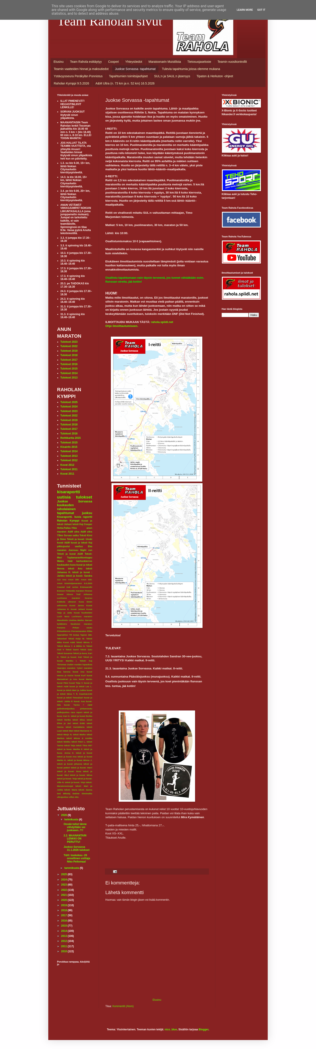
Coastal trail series (67, 587)
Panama (61, 627)
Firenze (88, 591)
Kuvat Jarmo (76, 605)
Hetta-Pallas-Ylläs (67, 528)
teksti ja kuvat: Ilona (69, 771)
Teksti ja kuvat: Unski (79, 539)
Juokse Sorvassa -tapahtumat (135, 69)
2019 (64, 905)
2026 (64, 815)
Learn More (245, 9)
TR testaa (74, 635)
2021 (64, 895)
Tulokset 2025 (68, 402)
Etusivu (59, 61)
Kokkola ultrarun (66, 602)
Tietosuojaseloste (199, 61)
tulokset (84, 497)
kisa (59, 672)
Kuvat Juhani (78, 609)
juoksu (87, 513)
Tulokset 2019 (68, 350)
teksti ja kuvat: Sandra (79, 575)
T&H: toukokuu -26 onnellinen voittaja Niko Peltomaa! (77, 858)
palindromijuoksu (66, 708)
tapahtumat (65, 513)
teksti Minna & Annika (79, 738)
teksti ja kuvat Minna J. (79, 760)
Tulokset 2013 (68, 377)
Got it (261, 9)
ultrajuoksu (62, 797)
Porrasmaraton (78, 631)
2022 (64, 889)
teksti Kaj (77, 524)
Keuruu (88, 598)
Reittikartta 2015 (70, 437)
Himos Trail (74, 594)
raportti (87, 516)
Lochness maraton (82, 616)
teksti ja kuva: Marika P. (70, 749)
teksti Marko (79, 734)
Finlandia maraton (75, 591)
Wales (60, 561)
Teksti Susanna (64, 653)
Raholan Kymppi (68, 520)
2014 (64, 930)
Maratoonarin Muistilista (165, 61)
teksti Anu (75, 568)
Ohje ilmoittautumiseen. (121, 326)
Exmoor (61, 591)
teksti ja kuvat (84, 753)
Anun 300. (73, 579)
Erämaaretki (86, 587)
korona (66, 672)
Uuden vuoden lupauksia (79, 664)
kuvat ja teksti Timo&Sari (70, 697)
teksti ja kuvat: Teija (67, 778)
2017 (64, 915)
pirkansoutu (86, 708)
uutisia (64, 497)
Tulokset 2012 (68, 460)
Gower (60, 594)
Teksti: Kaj (86, 661)
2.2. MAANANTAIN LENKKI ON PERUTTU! (75, 838)
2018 (64, 910)
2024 (64, 879)
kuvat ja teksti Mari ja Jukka (71, 690)
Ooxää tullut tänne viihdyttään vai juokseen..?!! (75, 827)
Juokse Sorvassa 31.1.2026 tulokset (77, 848)
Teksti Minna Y (84, 642)
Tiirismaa (61, 664)
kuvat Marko (85, 679)
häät (70, 561)
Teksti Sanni (72, 649)
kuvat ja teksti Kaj (81, 542)
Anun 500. (86, 579)
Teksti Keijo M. (76, 638)
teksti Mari (68, 731)
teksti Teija (69, 745)
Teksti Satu (86, 649)
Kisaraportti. (65, 516)
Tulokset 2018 (68, 355)
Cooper (88, 524)
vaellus (79, 546)
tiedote (76, 793)
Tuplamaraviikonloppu (79, 557)
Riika (89, 631)
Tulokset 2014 (68, 373)
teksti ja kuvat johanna (69, 764)
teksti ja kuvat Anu (67, 756)
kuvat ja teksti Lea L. (81, 686)
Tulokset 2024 (68, 406)
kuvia (77, 516)
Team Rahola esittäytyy (86, 61)
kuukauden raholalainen (66, 507)
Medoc (80, 620)
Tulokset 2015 (68, 368)
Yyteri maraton (84, 668)
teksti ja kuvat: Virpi (75, 782)
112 (59, 579)
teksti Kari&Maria (75, 727)
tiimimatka (87, 793)
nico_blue (171, 1029)
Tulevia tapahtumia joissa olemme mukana (191, 69)
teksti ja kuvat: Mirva (81, 775)
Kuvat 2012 (67, 464)
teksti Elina (78, 720)
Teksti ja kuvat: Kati (71, 657)
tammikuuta (72, 868)
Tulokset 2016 (68, 364)
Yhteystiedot (133, 61)
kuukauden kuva (66, 564)
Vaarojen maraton (66, 668)
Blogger (203, 1029)
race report (76, 712)
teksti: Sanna (85, 790)
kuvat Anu (78, 672)
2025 (64, 874)
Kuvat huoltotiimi (83, 612)
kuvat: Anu (79, 701)
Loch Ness (63, 616)
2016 (64, 920)
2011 (64, 946)
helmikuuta (71, 819)
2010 (64, 951)
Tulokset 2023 (68, 341)
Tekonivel (62, 638)
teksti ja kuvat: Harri (81, 767)
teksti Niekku (63, 742)
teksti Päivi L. (79, 742)
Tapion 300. (86, 635)
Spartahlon (62, 635)
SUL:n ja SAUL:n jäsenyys (172, 76)
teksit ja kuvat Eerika (81, 716)
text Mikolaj (63, 793)
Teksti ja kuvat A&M (70, 553)
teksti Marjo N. (64, 734)
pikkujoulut (63, 546)
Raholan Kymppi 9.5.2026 (71, 83)
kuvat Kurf (80, 675)
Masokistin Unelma (67, 620)
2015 (64, 925)
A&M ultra (73, 531)
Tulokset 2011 (68, 469)
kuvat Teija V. (76, 683)
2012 (64, 941)
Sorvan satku (71, 535)
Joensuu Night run (80, 550)
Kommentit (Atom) (123, 1006)
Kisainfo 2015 (68, 446)
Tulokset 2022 (68, 346)
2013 (64, 936)
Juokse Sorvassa (74, 501)
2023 (64, 884)
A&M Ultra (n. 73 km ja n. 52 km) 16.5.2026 (124, 83)
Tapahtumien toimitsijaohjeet (128, 76)
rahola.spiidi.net (162, 322)
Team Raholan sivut (109, 21)
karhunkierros (84, 561)
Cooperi (113, 61)
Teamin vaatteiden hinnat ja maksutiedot (81, 69)
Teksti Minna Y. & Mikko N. (71, 646)
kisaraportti (68, 492)
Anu (64, 579)
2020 (64, 900)
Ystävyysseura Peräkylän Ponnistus (78, 76)
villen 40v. (74, 797)
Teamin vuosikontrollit (232, 61)
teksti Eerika (64, 720)
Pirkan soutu (82, 627)
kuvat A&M (63, 542)
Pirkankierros (63, 631)
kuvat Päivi (62, 683)
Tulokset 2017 (68, 359)
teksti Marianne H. (83, 731)
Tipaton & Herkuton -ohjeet (214, 76)
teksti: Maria (70, 790)
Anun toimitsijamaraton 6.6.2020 (74, 583)
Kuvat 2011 (67, 473)
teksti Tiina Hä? (84, 745)
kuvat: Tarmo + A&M (78, 705)
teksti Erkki (79, 723)
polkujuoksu (63, 712)
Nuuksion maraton (81, 624)
